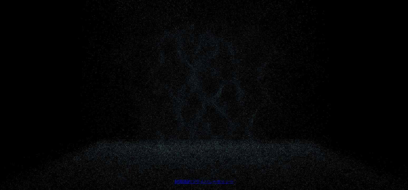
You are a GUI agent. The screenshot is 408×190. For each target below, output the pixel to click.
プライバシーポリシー (212, 181)
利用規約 (182, 181)
